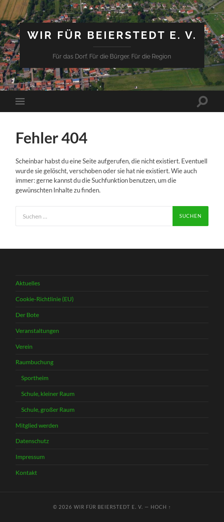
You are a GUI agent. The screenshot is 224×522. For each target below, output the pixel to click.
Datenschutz (32, 440)
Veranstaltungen (37, 330)
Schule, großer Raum (48, 409)
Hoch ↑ (161, 507)
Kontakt (26, 472)
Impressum (30, 456)
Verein (24, 346)
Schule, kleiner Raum (48, 393)
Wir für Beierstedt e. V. (112, 35)
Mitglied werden (37, 425)
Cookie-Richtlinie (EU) (45, 298)
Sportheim (34, 377)
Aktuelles (28, 282)
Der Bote (27, 314)
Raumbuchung (34, 361)
